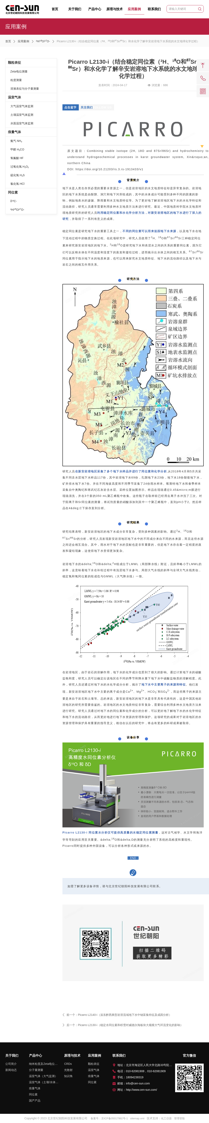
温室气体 (14, 97)
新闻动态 (11, 1070)
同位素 (13, 192)
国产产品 (34, 1100)
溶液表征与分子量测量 (24, 88)
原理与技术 (114, 9)
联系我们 (154, 9)
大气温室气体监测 (21, 106)
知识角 (68, 1076)
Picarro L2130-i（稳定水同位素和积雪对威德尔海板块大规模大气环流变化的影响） (130, 1025)
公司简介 (11, 1063)
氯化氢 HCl (17, 183)
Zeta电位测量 (19, 71)
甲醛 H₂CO (17, 149)
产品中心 (94, 9)
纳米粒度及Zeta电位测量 (44, 1063)
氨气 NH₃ (16, 140)
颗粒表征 (14, 62)
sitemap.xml (137, 1118)
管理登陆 (179, 1118)
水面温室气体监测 (21, 123)
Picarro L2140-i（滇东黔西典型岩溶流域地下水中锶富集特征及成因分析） (125, 1014)
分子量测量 (36, 1070)
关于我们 (74, 9)
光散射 (68, 1070)
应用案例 (134, 10)
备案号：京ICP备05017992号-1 (109, 1118)
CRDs (68, 1063)
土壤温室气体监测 (21, 114)
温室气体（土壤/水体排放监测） (44, 1082)
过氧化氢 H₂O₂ (19, 166)
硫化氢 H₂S (17, 175)
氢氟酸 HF (17, 158)
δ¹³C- (13, 201)
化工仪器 (166, 1118)
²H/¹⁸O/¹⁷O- (43, 41)
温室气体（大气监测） (43, 1076)
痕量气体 (14, 132)
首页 (55, 9)
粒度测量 (16, 80)
